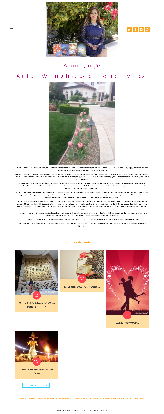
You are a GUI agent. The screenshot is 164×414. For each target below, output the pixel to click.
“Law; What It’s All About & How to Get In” (112, 398)
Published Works (138, 398)
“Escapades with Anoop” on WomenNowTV (41, 398)
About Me (23, 398)
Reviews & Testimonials (81, 398)
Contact (128, 398)
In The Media (94, 398)
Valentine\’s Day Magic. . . (127, 323)
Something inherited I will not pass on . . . (82, 287)
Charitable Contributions (64, 398)
